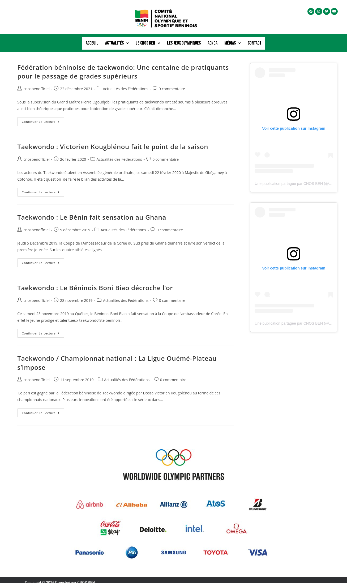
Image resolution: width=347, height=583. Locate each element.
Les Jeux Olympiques (184, 40)
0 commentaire (172, 82)
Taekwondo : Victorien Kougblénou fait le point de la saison (112, 140)
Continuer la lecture (43, 114)
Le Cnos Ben (148, 40)
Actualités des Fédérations (125, 82)
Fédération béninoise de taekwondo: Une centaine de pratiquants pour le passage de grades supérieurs (123, 66)
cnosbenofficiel (36, 82)
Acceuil (92, 40)
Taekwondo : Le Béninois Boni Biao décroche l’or (95, 281)
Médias (232, 40)
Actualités (117, 40)
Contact (255, 40)
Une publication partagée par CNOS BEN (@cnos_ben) (300, 178)
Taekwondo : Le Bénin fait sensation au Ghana (91, 211)
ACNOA (212, 40)
